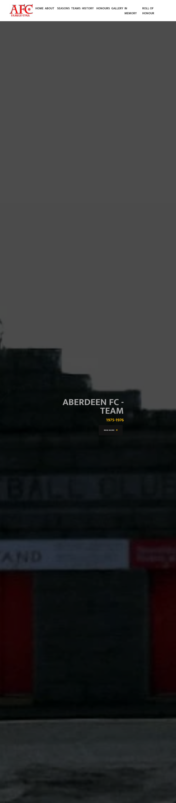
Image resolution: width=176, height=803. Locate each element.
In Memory (131, 11)
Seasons (63, 8)
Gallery (117, 8)
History (88, 8)
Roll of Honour (148, 11)
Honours (103, 8)
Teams (76, 8)
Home (39, 8)
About (49, 8)
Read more (111, 430)
